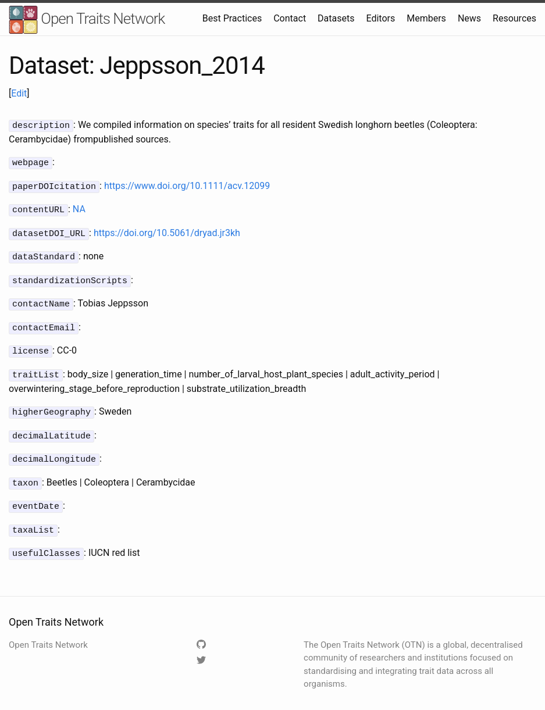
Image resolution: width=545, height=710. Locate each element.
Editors (380, 18)
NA (79, 206)
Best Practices (232, 18)
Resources (514, 18)
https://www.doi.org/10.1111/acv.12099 (187, 184)
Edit (19, 93)
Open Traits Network (87, 20)
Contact (289, 18)
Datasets (336, 18)
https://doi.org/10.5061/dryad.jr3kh (167, 229)
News (469, 18)
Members (426, 18)
